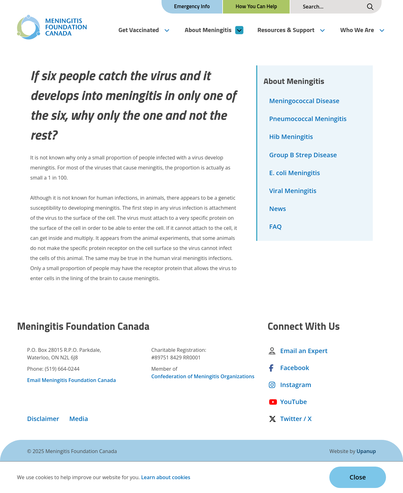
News (277, 208)
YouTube (293, 403)
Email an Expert (303, 352)
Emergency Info (192, 6)
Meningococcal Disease (304, 101)
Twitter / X (296, 420)
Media (78, 420)
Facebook (294, 369)
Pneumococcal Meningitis (308, 118)
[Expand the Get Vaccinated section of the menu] (166, 30)
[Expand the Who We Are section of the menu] (382, 30)
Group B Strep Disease (303, 155)
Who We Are (357, 30)
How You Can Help (256, 6)
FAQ (275, 226)
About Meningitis (208, 30)
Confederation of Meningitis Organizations (202, 377)
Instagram (295, 386)
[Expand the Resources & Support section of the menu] (322, 30)
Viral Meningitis (292, 190)
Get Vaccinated (138, 30)
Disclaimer (43, 420)
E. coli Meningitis (294, 173)
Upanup (366, 451)
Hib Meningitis (291, 136)
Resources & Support (285, 30)
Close (357, 477)
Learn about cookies (165, 477)
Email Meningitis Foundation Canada (71, 381)
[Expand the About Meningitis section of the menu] (239, 30)
